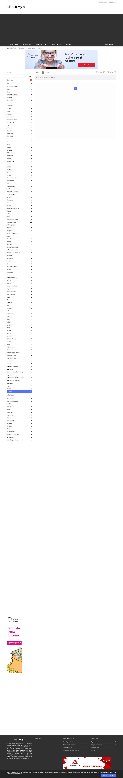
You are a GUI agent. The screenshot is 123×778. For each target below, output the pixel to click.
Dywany (19, 147)
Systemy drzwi (19, 336)
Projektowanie (19, 289)
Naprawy (19, 236)
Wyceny (19, 364)
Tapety (19, 344)
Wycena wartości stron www (70, 745)
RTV (19, 300)
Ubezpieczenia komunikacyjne (71, 750)
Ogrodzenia (19, 255)
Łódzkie (19, 409)
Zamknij (112, 775)
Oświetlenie (19, 272)
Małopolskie (19, 412)
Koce (19, 203)
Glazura (19, 175)
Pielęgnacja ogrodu (19, 278)
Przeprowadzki (19, 294)
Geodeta (19, 169)
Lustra (19, 217)
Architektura (19, 100)
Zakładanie (19, 383)
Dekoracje (19, 131)
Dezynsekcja (19, 133)
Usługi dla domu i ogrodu (19, 352)
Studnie (19, 333)
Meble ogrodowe (19, 225)
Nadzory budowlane (19, 233)
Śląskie (19, 429)
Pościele (19, 283)
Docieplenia (19, 136)
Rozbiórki (19, 308)
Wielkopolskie (19, 437)
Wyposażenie (19, 375)
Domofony (19, 142)
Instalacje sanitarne (19, 189)
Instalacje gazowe (19, 186)
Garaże (19, 164)
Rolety (19, 305)
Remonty (19, 302)
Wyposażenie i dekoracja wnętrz (19, 377)
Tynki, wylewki (19, 347)
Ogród (19, 261)
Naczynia (19, 230)
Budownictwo (19, 117)
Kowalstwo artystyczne (19, 208)
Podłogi (19, 280)
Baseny (19, 108)
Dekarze (19, 128)
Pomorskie (19, 426)
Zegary (19, 386)
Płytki (19, 297)
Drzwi (19, 144)
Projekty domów (19, 291)
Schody (19, 322)
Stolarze (19, 330)
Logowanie (112, 2)
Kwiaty (19, 214)
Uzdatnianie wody (19, 358)
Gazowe (19, 167)
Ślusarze (40, 48)
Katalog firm (22, 48)
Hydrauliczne (19, 180)
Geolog (19, 172)
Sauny (19, 319)
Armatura (19, 103)
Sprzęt (19, 327)
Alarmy (19, 89)
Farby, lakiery (19, 161)
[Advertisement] (61, 27)
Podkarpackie (19, 420)
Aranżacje (19, 97)
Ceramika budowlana (19, 119)
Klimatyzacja (19, 200)
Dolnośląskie (19, 398)
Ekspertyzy (19, 150)
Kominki (19, 205)
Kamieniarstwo (19, 194)
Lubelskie (19, 404)
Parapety (19, 275)
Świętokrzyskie (19, 432)
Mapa (48, 72)
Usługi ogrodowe (19, 355)
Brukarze (19, 114)
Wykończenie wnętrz (19, 366)
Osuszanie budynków (19, 266)
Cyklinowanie (19, 122)
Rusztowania (19, 314)
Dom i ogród (31, 48)
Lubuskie (19, 407)
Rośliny (19, 311)
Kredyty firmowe (67, 747)
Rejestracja (103, 2)
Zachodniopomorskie (19, 440)
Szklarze (19, 341)
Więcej (105, 775)
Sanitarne (19, 316)
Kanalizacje (19, 197)
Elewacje (19, 158)
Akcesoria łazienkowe (19, 86)
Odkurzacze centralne (19, 250)
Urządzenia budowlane (19, 350)
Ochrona (19, 241)
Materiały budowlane (19, 219)
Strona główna (11, 48)
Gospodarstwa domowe (19, 178)
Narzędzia (19, 239)
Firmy (40, 72)
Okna (19, 264)
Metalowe (19, 228)
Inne (19, 183)
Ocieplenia (19, 244)
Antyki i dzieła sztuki (19, 94)
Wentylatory (19, 361)
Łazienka (19, 388)
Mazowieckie (19, 415)
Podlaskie (19, 423)
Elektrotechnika (19, 153)
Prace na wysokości (19, 286)
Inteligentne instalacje (19, 192)
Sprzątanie (19, 325)
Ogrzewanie (19, 258)
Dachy (19, 125)
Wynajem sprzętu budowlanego (19, 372)
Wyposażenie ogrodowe (19, 380)
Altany (19, 92)
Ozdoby (19, 269)
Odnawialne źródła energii (19, 253)
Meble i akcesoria (19, 222)
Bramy (19, 111)
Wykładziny (19, 369)
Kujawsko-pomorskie (19, 401)
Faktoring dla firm (67, 742)
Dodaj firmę (109, 44)
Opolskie (19, 418)
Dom (19, 139)
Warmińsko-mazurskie (19, 434)
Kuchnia (19, 211)
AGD (19, 83)
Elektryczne (19, 155)
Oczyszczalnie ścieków (19, 247)
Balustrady (19, 106)
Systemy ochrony (19, 339)
